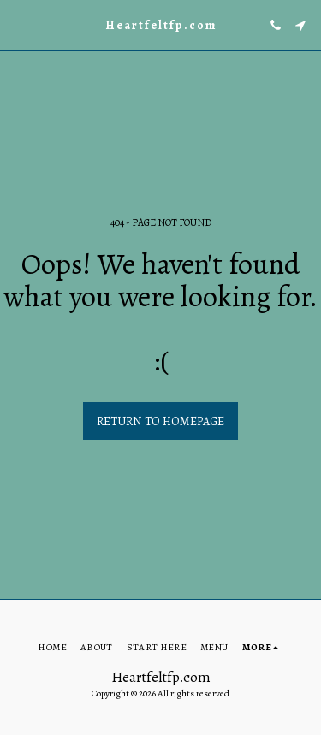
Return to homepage (160, 421)
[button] (18, 24)
